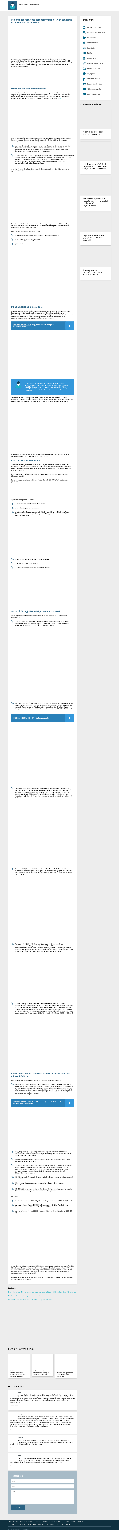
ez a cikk (30, 171)
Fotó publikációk (93, 94)
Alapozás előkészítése (96, 32)
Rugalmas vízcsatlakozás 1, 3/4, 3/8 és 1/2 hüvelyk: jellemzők (94, 237)
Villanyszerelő (92, 43)
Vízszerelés (91, 37)
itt (61, 98)
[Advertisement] (42, 41)
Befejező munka (93, 68)
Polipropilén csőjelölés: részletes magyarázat (92, 132)
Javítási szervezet (94, 27)
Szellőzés (91, 48)
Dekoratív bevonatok (95, 63)
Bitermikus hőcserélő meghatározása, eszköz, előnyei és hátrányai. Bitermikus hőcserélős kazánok (42, 1292)
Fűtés (89, 53)
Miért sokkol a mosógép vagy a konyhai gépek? (24, 1296)
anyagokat (91, 73)
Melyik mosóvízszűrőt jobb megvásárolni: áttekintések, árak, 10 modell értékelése (17, 1373)
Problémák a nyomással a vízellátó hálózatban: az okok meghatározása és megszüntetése (95, 202)
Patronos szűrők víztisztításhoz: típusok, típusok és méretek (42, 1372)
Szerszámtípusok (93, 79)
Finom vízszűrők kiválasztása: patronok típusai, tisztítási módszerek (65, 1373)
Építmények (91, 58)
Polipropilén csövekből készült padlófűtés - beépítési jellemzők (30, 1300)
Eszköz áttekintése (94, 84)
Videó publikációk (94, 89)
